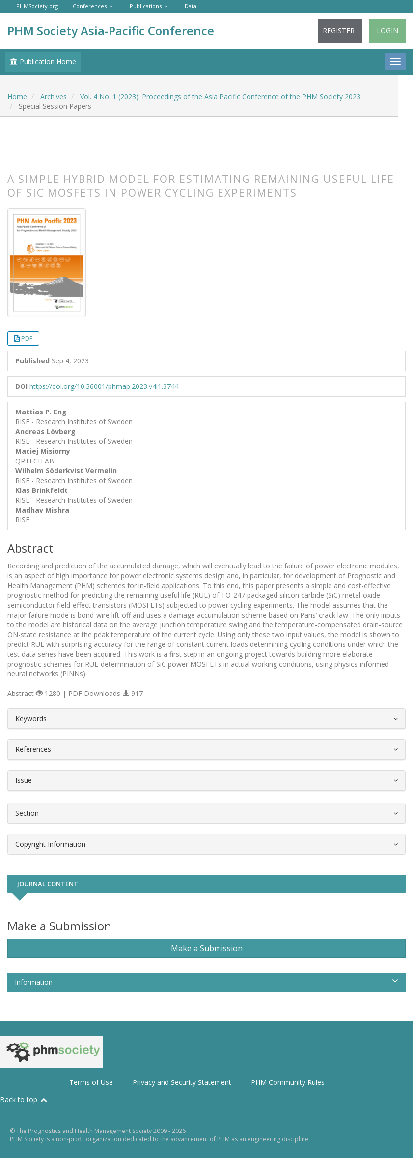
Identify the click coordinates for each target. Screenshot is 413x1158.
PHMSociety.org (37, 6)
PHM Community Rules (288, 1082)
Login (387, 30)
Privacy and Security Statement (182, 1082)
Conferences (90, 6)
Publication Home (43, 61)
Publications (146, 6)
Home (17, 96)
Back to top (24, 1099)
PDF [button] (26, 338)
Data (190, 6)
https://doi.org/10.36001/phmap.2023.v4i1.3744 (104, 386)
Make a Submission (207, 948)
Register (339, 30)
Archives (53, 96)
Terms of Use (91, 1082)
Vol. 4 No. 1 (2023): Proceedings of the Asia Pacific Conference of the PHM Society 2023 (220, 96)
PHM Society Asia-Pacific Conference (110, 31)
